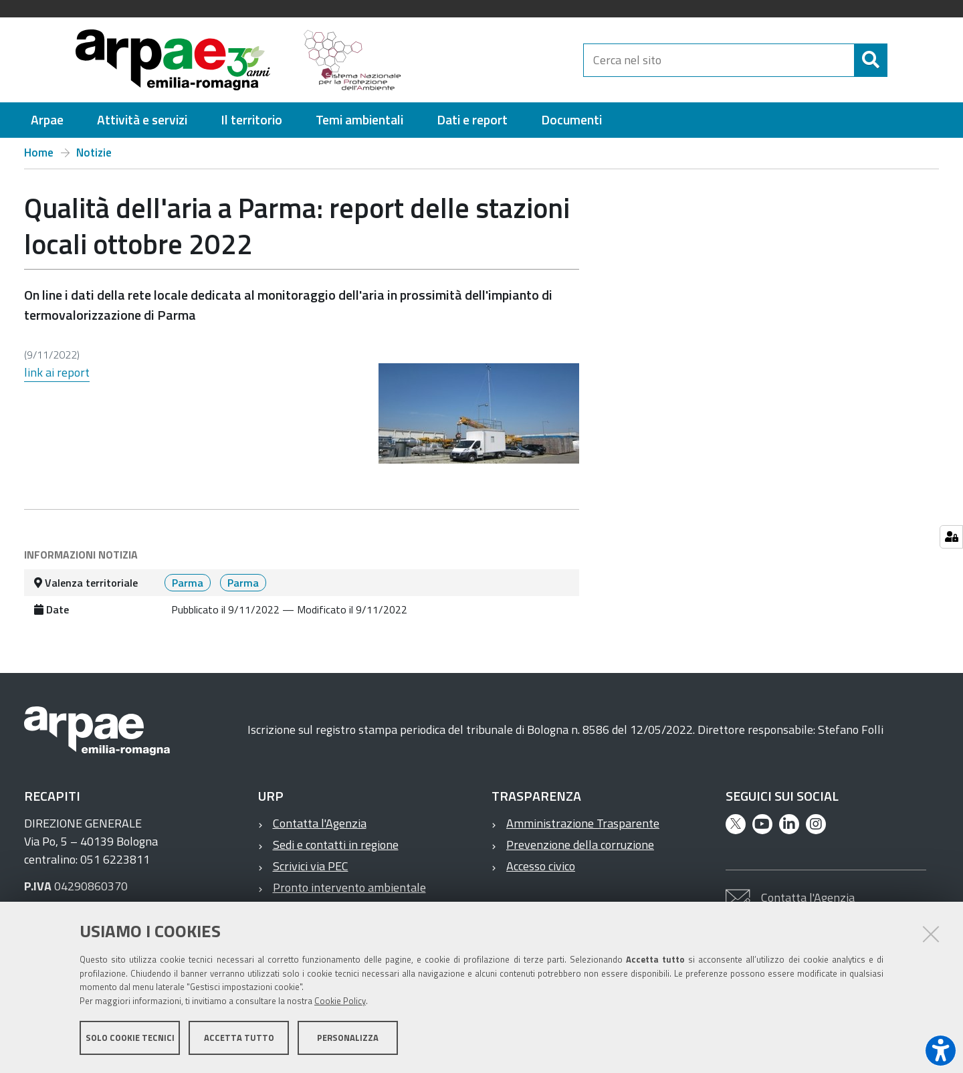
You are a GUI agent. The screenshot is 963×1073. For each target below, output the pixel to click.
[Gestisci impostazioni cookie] (951, 537)
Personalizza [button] (348, 1038)
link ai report (57, 372)
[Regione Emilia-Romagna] (499, 59)
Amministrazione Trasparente (582, 823)
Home (39, 152)
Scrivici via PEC (310, 866)
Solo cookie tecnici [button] (130, 1038)
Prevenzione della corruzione (580, 845)
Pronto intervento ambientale (349, 887)
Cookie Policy (340, 1001)
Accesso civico (540, 866)
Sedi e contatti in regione (336, 845)
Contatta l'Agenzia (319, 823)
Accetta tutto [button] (239, 1038)
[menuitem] (47, 120)
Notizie (94, 152)
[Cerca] (899, 60)
